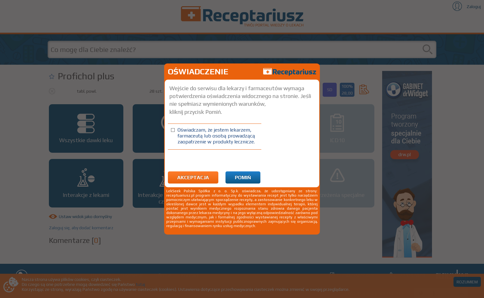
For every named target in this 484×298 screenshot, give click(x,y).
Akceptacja (193, 177)
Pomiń (243, 177)
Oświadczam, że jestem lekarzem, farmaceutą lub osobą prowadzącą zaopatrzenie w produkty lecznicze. (216, 136)
